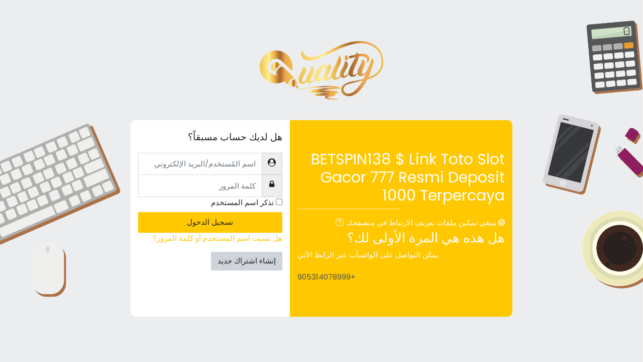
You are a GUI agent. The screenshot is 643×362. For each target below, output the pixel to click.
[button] (337, 223)
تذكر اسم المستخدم (242, 202)
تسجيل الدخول (210, 222)
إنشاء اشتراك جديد (247, 260)
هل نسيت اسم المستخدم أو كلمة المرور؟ (217, 238)
